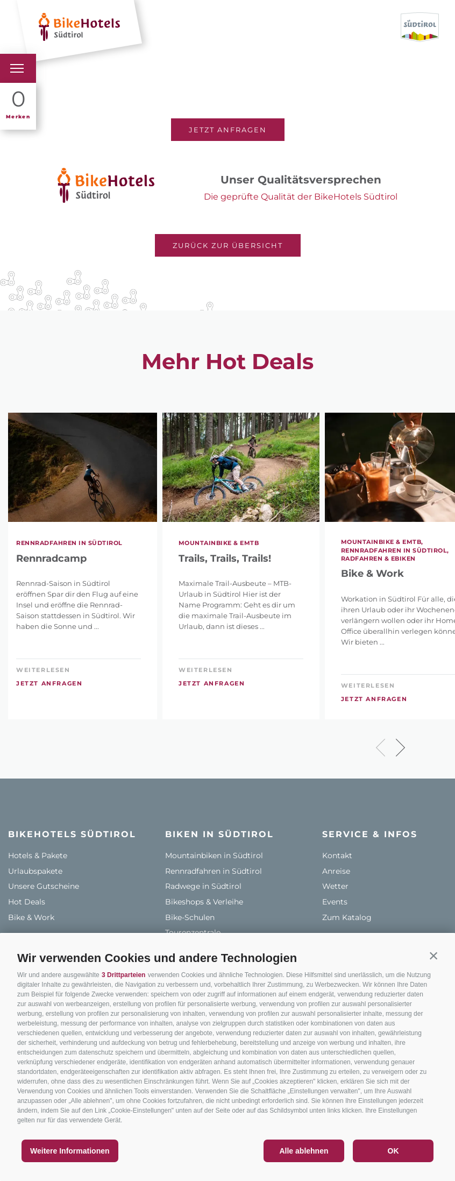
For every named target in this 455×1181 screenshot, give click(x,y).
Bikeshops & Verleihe (204, 902)
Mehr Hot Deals (227, 361)
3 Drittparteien (123, 975)
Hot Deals (26, 902)
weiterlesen (43, 670)
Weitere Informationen (70, 1151)
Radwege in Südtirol (203, 886)
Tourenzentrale (193, 932)
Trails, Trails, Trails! (225, 558)
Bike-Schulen (190, 917)
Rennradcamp (51, 558)
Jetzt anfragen (228, 129)
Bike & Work (31, 917)
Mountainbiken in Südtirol (214, 855)
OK (393, 1151)
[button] (433, 955)
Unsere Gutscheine (43, 886)
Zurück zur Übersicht (228, 245)
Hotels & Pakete (37, 855)
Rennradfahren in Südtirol (213, 871)
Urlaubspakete (35, 871)
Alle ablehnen (303, 1151)
